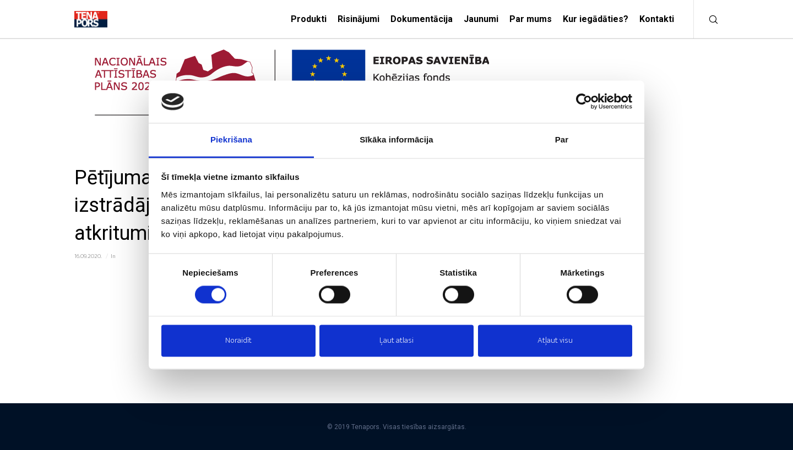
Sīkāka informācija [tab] (396, 139)
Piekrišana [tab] (231, 139)
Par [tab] (562, 139)
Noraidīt (238, 340)
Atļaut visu (555, 340)
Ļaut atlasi (396, 340)
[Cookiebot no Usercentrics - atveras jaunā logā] (584, 102)
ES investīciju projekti (143, 256)
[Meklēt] (706, 19)
